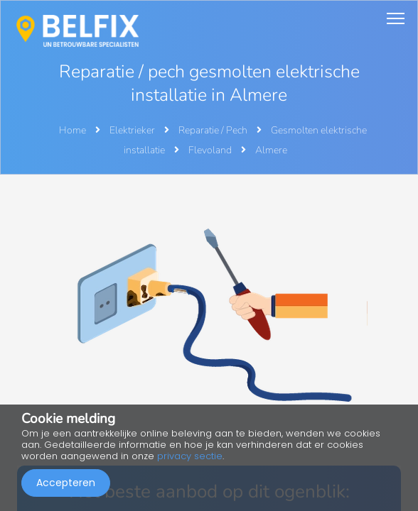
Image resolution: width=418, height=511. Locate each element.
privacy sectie (190, 456)
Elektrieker (133, 130)
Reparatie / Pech (214, 130)
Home (72, 130)
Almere (271, 150)
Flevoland (211, 150)
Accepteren (65, 483)
